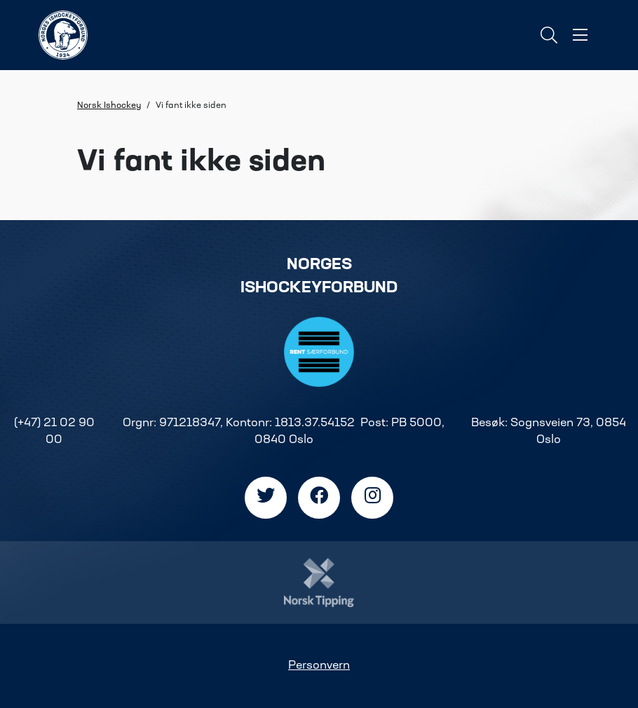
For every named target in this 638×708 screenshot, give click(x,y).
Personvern (319, 666)
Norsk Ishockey (109, 106)
